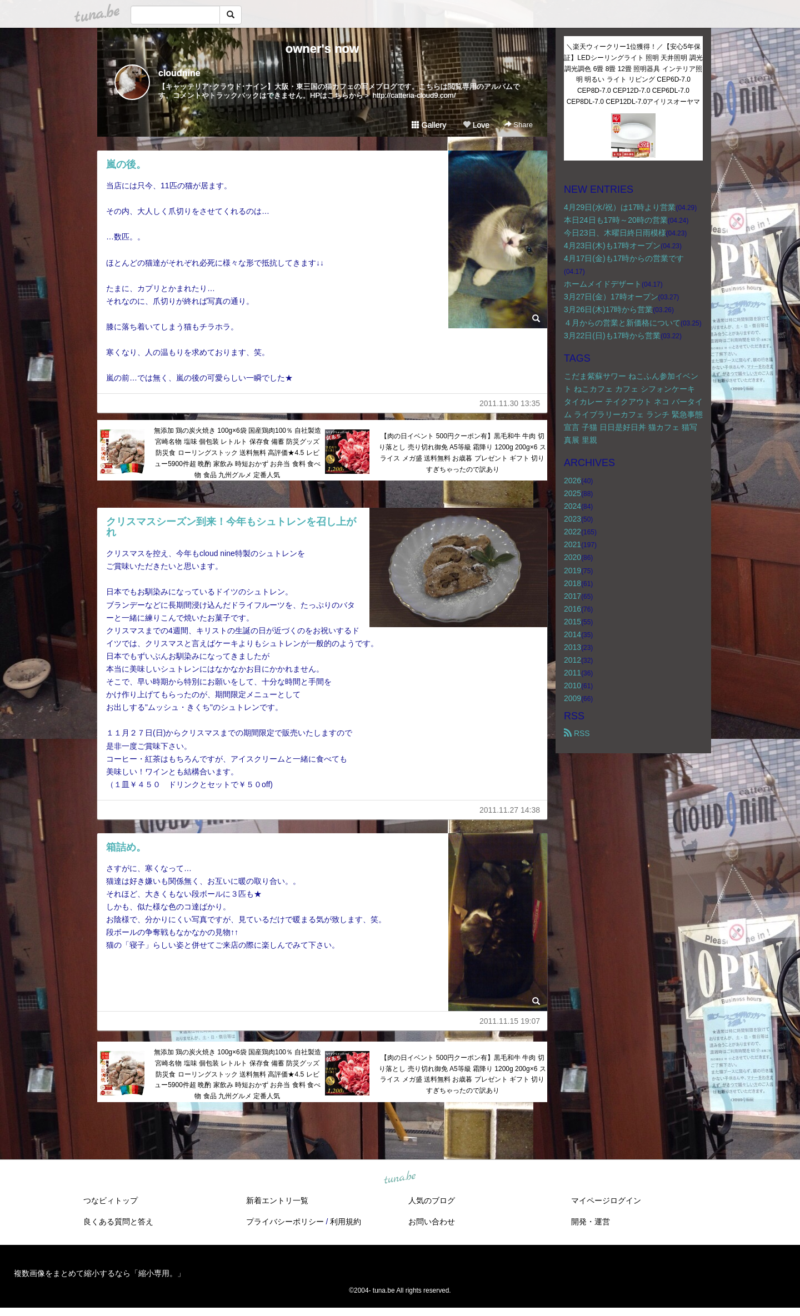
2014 (572, 634)
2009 (572, 698)
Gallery (429, 125)
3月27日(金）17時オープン (611, 296)
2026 (572, 480)
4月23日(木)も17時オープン (612, 245)
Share (518, 125)
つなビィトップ (110, 1200)
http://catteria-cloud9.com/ (414, 95)
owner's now (322, 49)
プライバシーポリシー (285, 1221)
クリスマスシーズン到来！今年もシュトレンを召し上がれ (231, 527)
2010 (572, 685)
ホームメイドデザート (603, 283)
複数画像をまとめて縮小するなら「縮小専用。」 (99, 1273)
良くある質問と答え (118, 1221)
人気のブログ (431, 1200)
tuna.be (399, 1178)
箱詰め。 (126, 847)
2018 (572, 583)
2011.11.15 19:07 (509, 1021)
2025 (572, 493)
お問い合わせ (431, 1221)
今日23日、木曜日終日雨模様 (615, 232)
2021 (572, 544)
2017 (572, 596)
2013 (572, 647)
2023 (572, 518)
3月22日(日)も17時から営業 (612, 335)
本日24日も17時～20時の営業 (616, 220)
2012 (572, 660)
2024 (572, 506)
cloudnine (179, 73)
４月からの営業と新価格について (622, 322)
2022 (572, 531)
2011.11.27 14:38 (509, 809)
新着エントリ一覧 (277, 1200)
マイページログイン (606, 1200)
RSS (577, 733)
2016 (572, 608)
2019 (572, 570)
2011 (572, 672)
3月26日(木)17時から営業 (608, 309)
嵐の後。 (126, 164)
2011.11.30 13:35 (509, 403)
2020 (572, 557)
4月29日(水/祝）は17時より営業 (620, 207)
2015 (572, 621)
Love (476, 125)
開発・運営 (590, 1221)
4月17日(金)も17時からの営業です (624, 258)
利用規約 (345, 1221)
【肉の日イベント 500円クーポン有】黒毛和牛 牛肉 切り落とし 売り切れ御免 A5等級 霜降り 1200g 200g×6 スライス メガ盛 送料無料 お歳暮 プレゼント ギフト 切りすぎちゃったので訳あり (462, 452)
